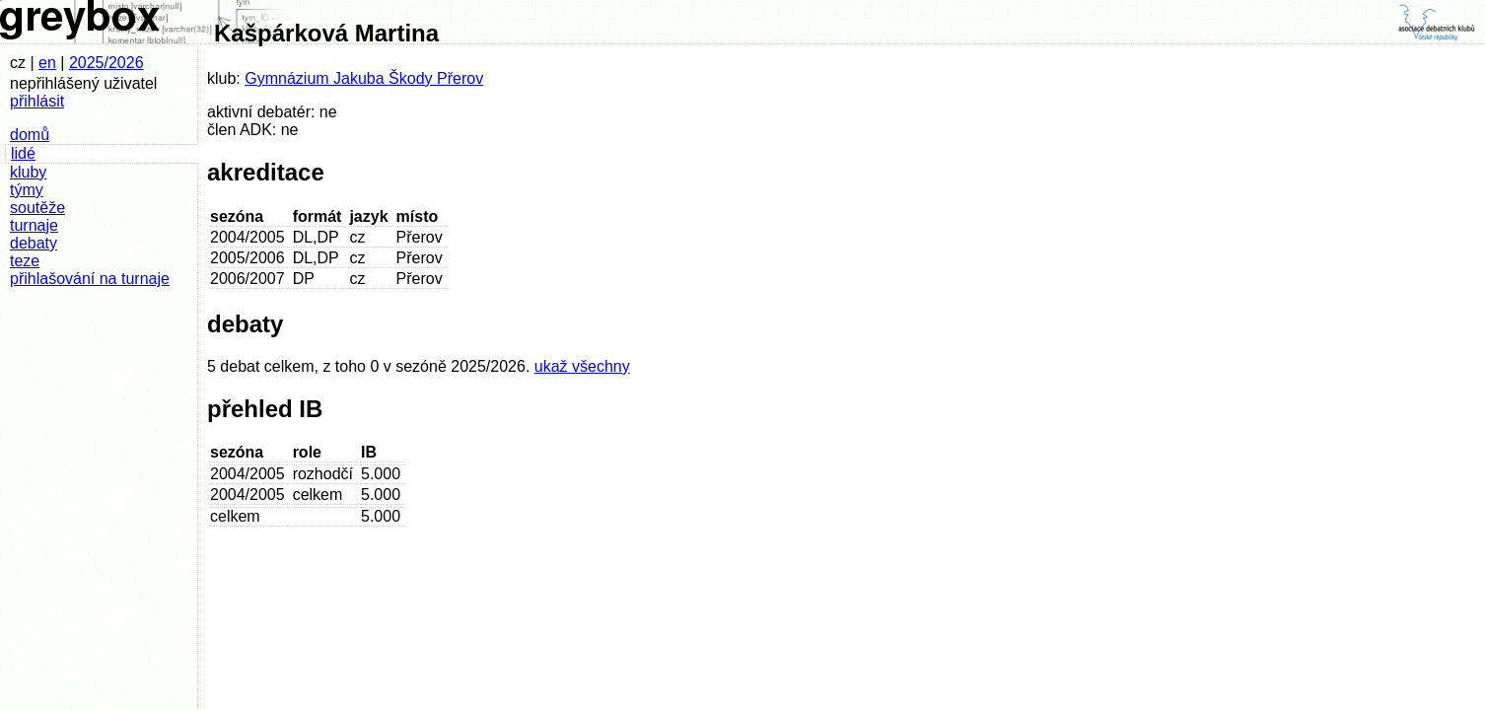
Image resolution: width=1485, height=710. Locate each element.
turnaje (34, 225)
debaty (33, 243)
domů (29, 134)
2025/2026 (106, 62)
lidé (23, 153)
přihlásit (37, 101)
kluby (28, 172)
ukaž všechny (582, 366)
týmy (26, 189)
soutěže (37, 207)
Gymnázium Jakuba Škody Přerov (364, 78)
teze (24, 260)
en (47, 62)
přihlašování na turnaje (90, 278)
